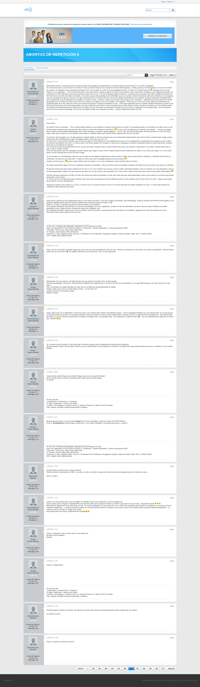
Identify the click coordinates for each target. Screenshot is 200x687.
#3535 (172, 466)
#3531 (172, 309)
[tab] (29, 68)
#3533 (172, 372)
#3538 (172, 561)
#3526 (172, 82)
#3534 (172, 417)
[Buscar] (158, 10)
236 (131, 668)
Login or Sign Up (168, 2)
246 (156, 668)
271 (163, 668)
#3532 (172, 341)
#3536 (172, 498)
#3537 (172, 529)
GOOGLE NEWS (171, 680)
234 (118, 668)
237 (137, 668)
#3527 (172, 119)
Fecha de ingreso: (33, 100)
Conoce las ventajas (157, 36)
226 (106, 668)
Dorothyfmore (33, 92)
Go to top (193, 680)
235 (125, 668)
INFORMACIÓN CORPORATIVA (153, 680)
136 (93, 668)
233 (112, 668)
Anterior (81, 668)
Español (7, 680)
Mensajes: (32, 104)
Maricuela (33, 476)
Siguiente (171, 668)
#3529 (172, 246)
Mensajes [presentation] (29, 68)
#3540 (172, 638)
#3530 (172, 277)
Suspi (33, 287)
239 (150, 668)
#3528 (172, 197)
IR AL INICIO (183, 680)
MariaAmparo (33, 616)
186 (99, 668)
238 (144, 668)
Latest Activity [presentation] (42, 68)
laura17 (33, 207)
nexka (33, 129)
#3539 (172, 606)
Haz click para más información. (142, 24)
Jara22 (33, 382)
